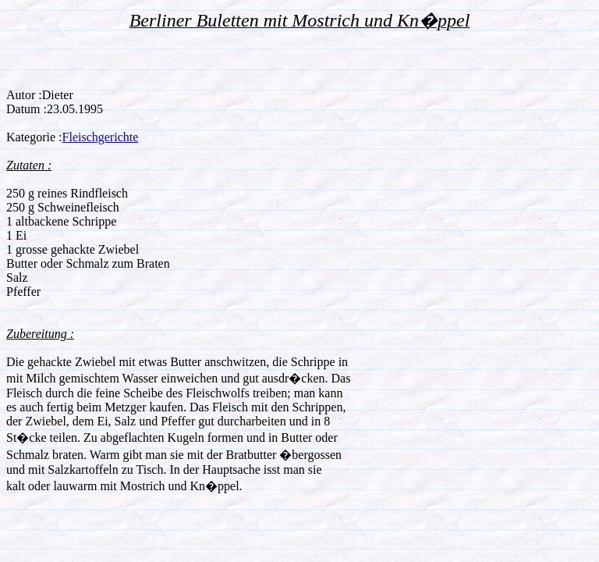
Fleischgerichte (100, 137)
